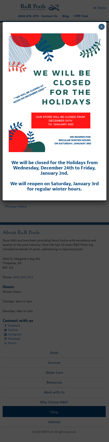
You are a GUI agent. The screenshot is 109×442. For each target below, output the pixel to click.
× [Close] (101, 26)
